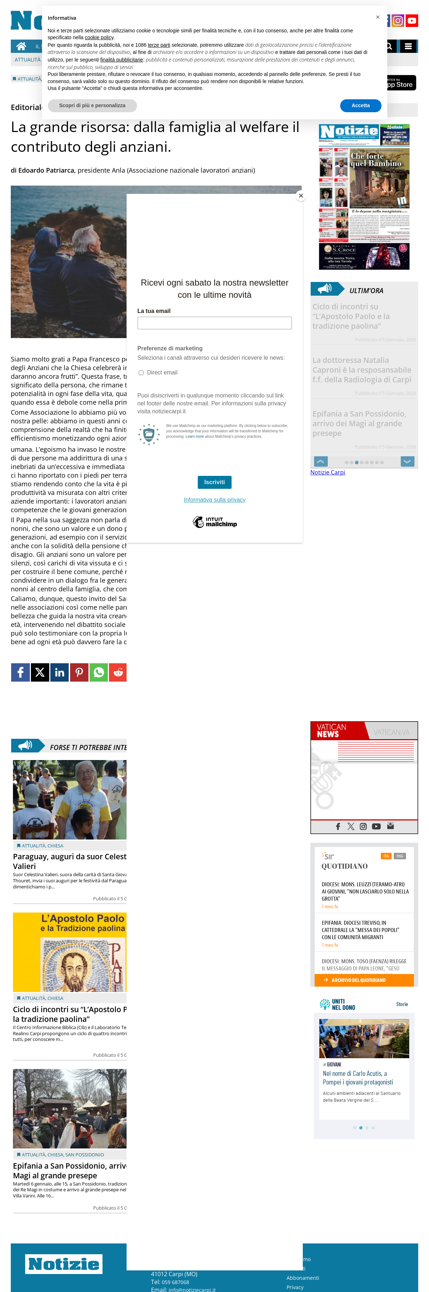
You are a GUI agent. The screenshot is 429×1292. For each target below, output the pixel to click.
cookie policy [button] (99, 37)
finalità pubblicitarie (121, 60)
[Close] (301, 195)
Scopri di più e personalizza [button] (92, 105)
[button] (378, 17)
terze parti (159, 45)
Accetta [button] (361, 105)
